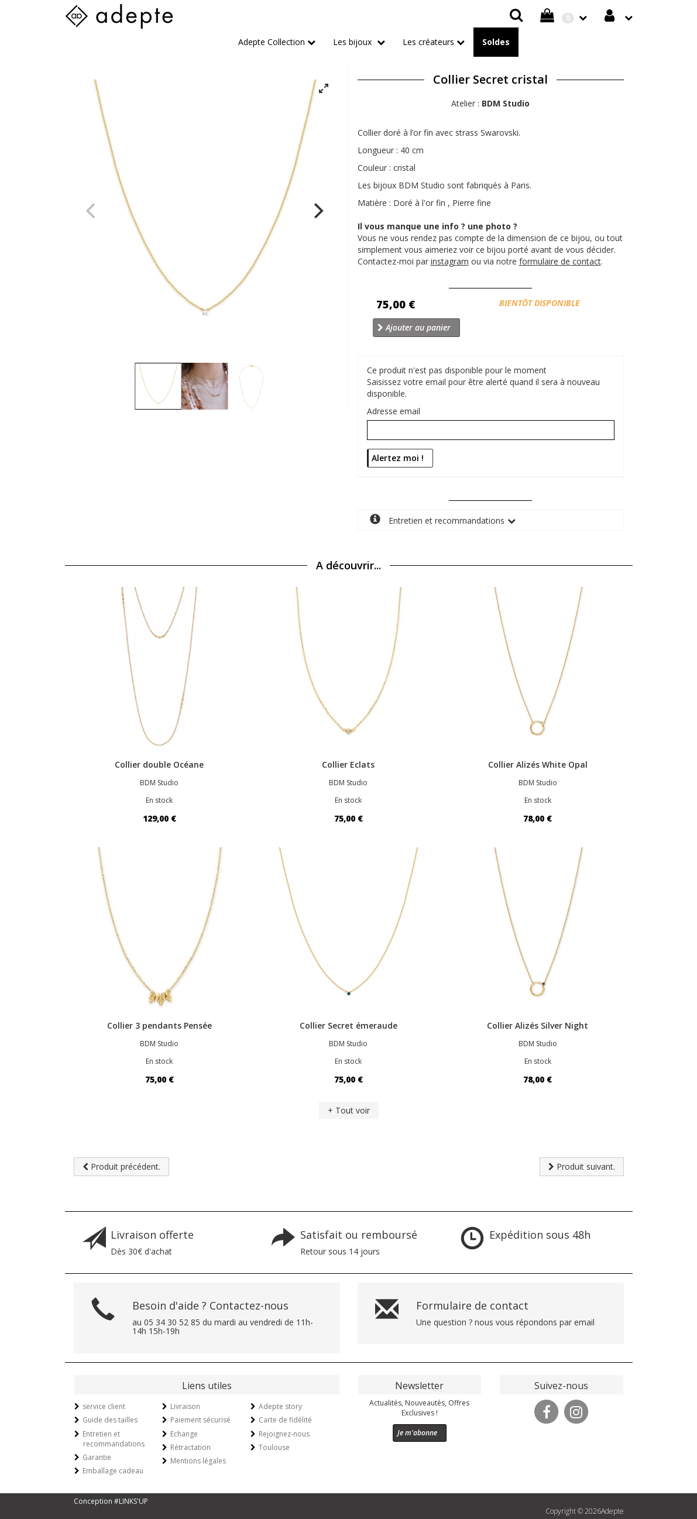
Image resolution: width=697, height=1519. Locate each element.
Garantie (97, 1457)
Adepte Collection (271, 41)
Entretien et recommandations (437, 520)
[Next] (318, 211)
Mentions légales (198, 1461)
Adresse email (393, 411)
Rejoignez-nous (284, 1434)
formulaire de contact (560, 261)
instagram (450, 261)
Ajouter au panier (414, 327)
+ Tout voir (349, 1110)
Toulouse (274, 1447)
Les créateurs (428, 41)
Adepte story (280, 1406)
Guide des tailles (110, 1420)
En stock (159, 800)
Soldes (496, 41)
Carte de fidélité (285, 1420)
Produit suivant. (581, 1166)
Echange (184, 1434)
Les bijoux (353, 41)
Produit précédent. (121, 1166)
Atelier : (490, 103)
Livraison (185, 1406)
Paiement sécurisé (200, 1420)
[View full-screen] (324, 89)
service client (104, 1406)
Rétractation (190, 1447)
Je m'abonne (417, 1433)
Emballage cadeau (113, 1471)
